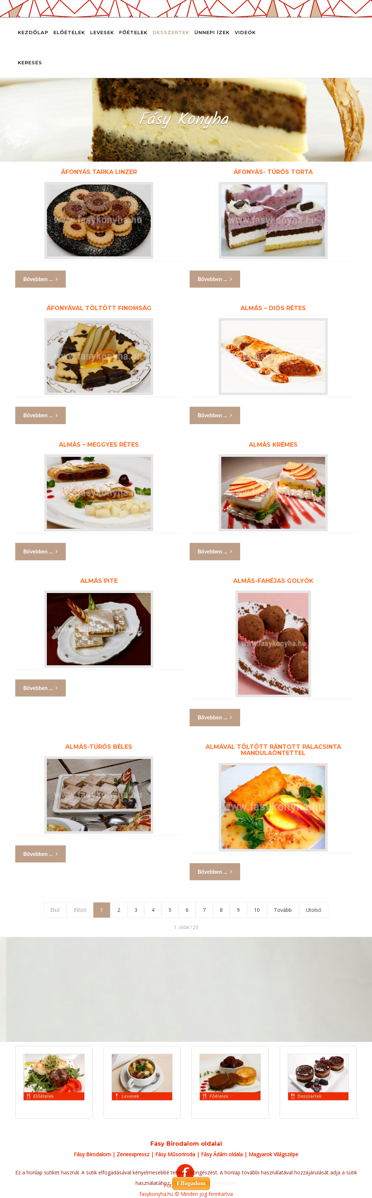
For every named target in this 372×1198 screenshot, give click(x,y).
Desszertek (171, 32)
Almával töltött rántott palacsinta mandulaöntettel (273, 750)
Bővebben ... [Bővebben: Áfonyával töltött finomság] (40, 415)
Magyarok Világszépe (273, 1154)
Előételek (69, 32)
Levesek (102, 32)
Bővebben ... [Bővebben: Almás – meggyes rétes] (40, 551)
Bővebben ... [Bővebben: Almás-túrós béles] (40, 854)
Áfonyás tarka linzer (99, 171)
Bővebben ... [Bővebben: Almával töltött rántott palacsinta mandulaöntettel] (215, 872)
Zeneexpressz (133, 1154)
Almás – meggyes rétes (99, 444)
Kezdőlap (33, 32)
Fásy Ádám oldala (222, 1154)
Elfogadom (191, 1183)
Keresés (30, 62)
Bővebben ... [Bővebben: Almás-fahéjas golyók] (215, 717)
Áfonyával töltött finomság (98, 308)
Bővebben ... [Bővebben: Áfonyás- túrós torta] (215, 279)
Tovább (283, 909)
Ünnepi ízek (212, 32)
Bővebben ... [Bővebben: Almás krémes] (215, 551)
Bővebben (224, 1182)
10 (257, 909)
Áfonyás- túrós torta (273, 171)
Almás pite (99, 580)
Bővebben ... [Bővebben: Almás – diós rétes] (215, 415)
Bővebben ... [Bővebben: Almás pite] (40, 688)
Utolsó (314, 909)
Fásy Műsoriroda (175, 1154)
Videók (245, 32)
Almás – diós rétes (273, 308)
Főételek (133, 32)
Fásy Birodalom (92, 1154)
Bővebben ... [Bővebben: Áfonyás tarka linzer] (40, 279)
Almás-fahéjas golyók (273, 580)
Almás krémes (273, 444)
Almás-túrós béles (98, 746)
